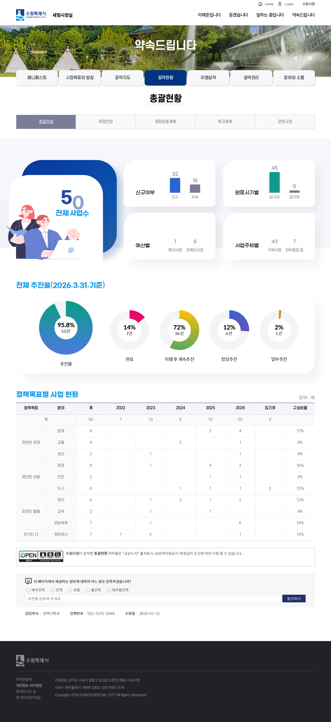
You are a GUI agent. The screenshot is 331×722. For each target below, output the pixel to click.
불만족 (96, 590)
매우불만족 (120, 590)
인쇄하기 (310, 58)
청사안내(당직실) (28, 697)
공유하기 (295, 58)
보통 (77, 590)
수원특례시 (32, 660)
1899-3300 (91, 687)
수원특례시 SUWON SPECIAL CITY (62, 14)
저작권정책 (24, 679)
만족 (59, 590)
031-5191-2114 (113, 687)
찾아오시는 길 (26, 691)
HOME (269, 4)
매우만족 (38, 590)
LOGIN (289, 4)
